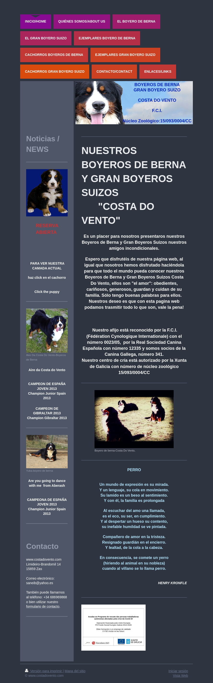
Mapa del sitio (75, 671)
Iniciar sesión (178, 671)
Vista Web (180, 675)
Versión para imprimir (44, 671)
